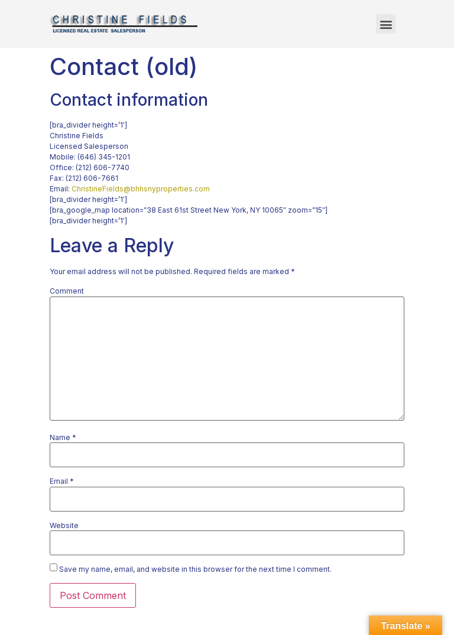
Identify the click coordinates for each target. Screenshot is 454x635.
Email (62, 481)
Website (64, 525)
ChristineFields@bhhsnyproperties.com (141, 188)
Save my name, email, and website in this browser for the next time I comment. (195, 569)
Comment (67, 291)
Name (63, 437)
